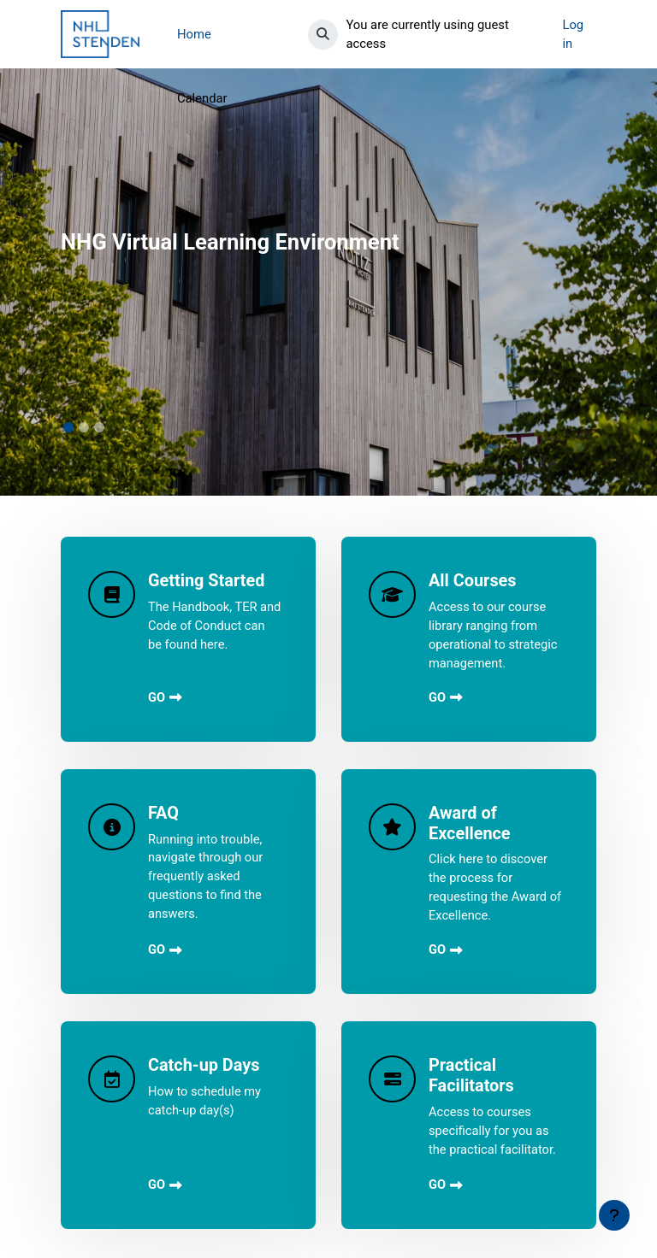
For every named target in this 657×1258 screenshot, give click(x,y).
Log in (579, 34)
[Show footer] (614, 1215)
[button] (319, 35)
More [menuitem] (191, 34)
